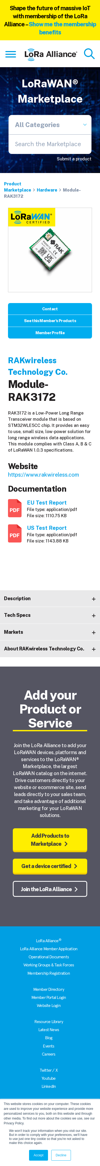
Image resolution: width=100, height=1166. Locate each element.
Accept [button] (38, 1155)
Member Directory (48, 989)
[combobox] (50, 144)
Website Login (49, 1005)
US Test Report (47, 528)
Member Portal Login (48, 997)
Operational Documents (49, 957)
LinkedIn (49, 1086)
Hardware (47, 190)
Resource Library (48, 1022)
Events (48, 1046)
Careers (48, 1054)
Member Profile (50, 332)
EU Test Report (47, 502)
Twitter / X (49, 1070)
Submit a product (74, 158)
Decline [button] (61, 1155)
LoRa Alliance (48, 941)
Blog (49, 1038)
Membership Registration (48, 973)
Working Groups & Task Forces (48, 965)
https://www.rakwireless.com (43, 475)
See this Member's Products (50, 320)
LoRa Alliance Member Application (48, 949)
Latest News (48, 1030)
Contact (50, 309)
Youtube (48, 1078)
